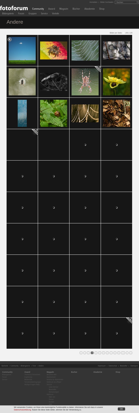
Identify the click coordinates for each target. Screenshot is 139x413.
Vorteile (55, 14)
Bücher (76, 9)
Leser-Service (53, 387)
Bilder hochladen (106, 2)
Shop (101, 9)
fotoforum (50, 394)
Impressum (102, 366)
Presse (51, 399)
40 (124, 33)
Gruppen (33, 14)
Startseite (4, 366)
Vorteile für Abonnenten (55, 379)
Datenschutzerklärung (22, 410)
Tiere (34, 366)
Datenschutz (113, 366)
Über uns (52, 397)
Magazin (63, 9)
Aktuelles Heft (51, 374)
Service (44, 14)
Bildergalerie (8, 14)
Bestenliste (28, 379)
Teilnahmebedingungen (32, 382)
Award (51, 9)
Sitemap (133, 366)
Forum (21, 14)
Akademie (89, 9)
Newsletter (123, 366)
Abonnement (51, 377)
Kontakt (51, 402)
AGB (50, 404)
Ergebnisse (28, 377)
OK (121, 409)
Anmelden (93, 2)
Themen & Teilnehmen (32, 374)
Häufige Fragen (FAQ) (32, 384)
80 (127, 33)
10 (123, 353)
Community (38, 9)
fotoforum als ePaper (54, 382)
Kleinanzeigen (54, 392)
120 (130, 33)
